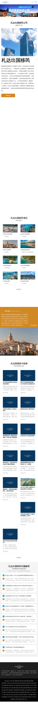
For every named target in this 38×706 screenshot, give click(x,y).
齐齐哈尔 (10, 696)
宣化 (7, 690)
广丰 (3, 694)
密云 (12, 690)
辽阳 (24, 694)
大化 (33, 696)
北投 (22, 694)
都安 (5, 687)
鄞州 (25, 683)
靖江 (35, 696)
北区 (21, 696)
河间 (12, 687)
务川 (32, 685)
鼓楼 (22, 685)
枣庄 (22, 687)
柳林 (29, 687)
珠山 (33, 692)
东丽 (19, 699)
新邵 (7, 685)
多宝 (12, 694)
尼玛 (34, 685)
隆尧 (23, 690)
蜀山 (20, 685)
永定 (5, 694)
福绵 (26, 696)
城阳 (5, 685)
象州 (6, 696)
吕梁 (28, 683)
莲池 (34, 690)
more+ (19, 289)
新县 (18, 696)
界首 (7, 694)
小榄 (16, 683)
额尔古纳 (17, 692)
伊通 (21, 690)
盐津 (5, 690)
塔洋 (8, 683)
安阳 (9, 692)
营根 (25, 692)
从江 (30, 692)
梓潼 (16, 696)
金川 (35, 692)
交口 (13, 696)
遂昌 (17, 687)
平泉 (11, 692)
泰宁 (29, 685)
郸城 (10, 690)
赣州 (27, 687)
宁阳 (29, 694)
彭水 (10, 687)
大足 (7, 692)
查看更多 (10, 95)
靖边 (24, 699)
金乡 (15, 694)
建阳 (32, 694)
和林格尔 (13, 699)
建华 (29, 690)
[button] (16, 15)
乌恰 (16, 699)
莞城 (27, 685)
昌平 (14, 692)
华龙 (32, 687)
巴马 (3, 685)
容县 (21, 699)
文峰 (18, 683)
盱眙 (11, 683)
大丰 (26, 699)
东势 (28, 692)
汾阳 (28, 696)
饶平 (30, 683)
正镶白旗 (22, 692)
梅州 (15, 687)
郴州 (18, 690)
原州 (23, 696)
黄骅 (4, 692)
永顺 (10, 685)
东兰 (15, 685)
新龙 (30, 696)
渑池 (20, 687)
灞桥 (34, 694)
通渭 (24, 687)
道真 (23, 683)
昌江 (27, 694)
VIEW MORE (33, 325)
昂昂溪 (15, 690)
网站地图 (26, 681)
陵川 (31, 690)
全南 (20, 694)
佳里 (17, 694)
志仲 (24, 685)
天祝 (12, 685)
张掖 (35, 683)
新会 (33, 683)
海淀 (7, 687)
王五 (34, 687)
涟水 (10, 694)
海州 (20, 683)
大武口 (26, 690)
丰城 (13, 683)
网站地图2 (31, 681)
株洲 (17, 685)
